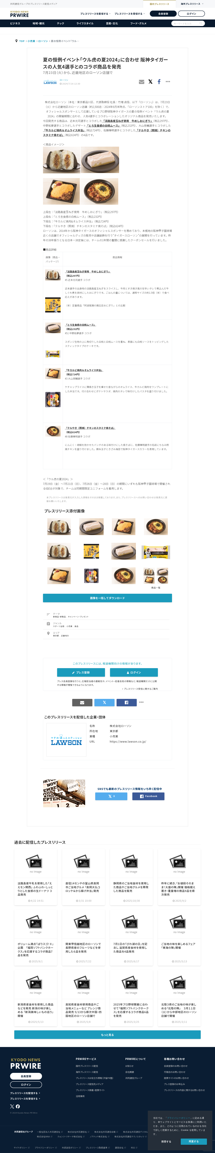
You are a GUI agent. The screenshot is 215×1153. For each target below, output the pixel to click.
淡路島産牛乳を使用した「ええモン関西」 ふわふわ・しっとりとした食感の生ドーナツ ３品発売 (35, 888)
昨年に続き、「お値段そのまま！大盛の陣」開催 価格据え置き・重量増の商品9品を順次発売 (178, 888)
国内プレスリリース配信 (87, 1065)
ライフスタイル (85, 23)
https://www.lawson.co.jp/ (128, 741)
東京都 (56, 635)
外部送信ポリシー (70, 1147)
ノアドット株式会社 (98, 1136)
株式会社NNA (43, 1136)
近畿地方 (65, 635)
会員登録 (163, 13)
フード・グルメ (138, 23)
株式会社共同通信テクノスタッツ (129, 1136)
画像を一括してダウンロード (107, 598)
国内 (159, 4)
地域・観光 (39, 23)
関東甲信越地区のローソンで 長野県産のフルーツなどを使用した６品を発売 (83, 947)
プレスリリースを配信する (94, 13)
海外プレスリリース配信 (87, 1072)
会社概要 (129, 1072)
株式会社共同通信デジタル (135, 1131)
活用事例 (80, 1096)
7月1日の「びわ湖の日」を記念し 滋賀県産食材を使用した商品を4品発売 (130, 947)
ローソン (43, 41)
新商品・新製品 (60, 616)
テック (60, 23)
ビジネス (15, 23)
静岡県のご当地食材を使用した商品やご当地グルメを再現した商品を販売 (131, 887)
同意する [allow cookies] (194, 1141)
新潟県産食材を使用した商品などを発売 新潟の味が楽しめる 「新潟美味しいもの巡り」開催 (36, 1010)
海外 (190, 4)
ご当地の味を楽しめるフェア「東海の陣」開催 (178, 946)
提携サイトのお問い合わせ (176, 1078)
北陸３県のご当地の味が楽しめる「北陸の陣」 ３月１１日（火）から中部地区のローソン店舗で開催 (179, 1010)
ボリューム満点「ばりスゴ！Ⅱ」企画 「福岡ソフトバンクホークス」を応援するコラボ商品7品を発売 (36, 949)
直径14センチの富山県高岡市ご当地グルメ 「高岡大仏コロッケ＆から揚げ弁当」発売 (83, 887)
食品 (76, 626)
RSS (133, 1147)
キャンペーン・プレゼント (78, 616)
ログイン (191, 13)
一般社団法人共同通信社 (48, 1131)
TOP (22, 41)
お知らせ (129, 1065)
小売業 (31, 41)
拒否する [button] (166, 1141)
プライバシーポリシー (178, 1118)
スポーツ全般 (59, 626)
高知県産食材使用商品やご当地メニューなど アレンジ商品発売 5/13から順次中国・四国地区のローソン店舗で (83, 1010)
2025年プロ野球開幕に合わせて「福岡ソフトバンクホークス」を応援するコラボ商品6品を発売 (131, 1010)
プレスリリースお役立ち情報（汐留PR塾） (95, 1078)
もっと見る (107, 1035)
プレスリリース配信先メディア (89, 1084)
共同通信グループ (133, 1078)
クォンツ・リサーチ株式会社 (69, 1136)
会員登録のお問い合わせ (176, 1065)
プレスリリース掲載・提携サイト (90, 1090)
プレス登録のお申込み (174, 1084)
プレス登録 (81, 672)
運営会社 (119, 1147)
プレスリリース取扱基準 (97, 1147)
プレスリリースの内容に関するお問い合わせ (184, 1090)
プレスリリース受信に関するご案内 (141, 688)
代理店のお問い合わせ (174, 1072)
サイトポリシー (20, 1147)
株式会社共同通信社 (77, 1131)
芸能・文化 (112, 23)
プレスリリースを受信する (128, 13)
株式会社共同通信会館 (105, 1131)
